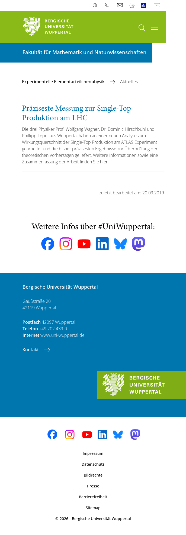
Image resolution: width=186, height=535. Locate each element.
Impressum (93, 453)
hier (104, 162)
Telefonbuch (108, 5)
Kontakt (31, 350)
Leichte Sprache (144, 5)
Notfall (132, 5)
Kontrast (96, 5)
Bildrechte (93, 475)
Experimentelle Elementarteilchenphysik (64, 82)
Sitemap (93, 507)
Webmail (120, 5)
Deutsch (157, 5)
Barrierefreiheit (93, 496)
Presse (93, 486)
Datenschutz (93, 464)
